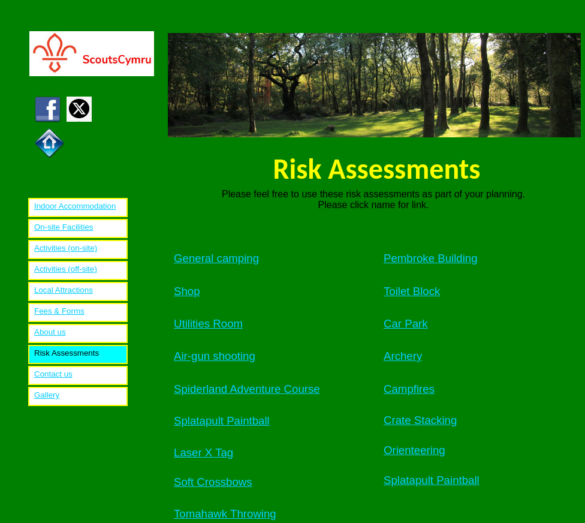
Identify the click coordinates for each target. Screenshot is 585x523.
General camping (216, 258)
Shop (187, 291)
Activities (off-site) (65, 268)
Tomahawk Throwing (225, 513)
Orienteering (414, 450)
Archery (403, 356)
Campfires (409, 389)
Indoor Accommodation (75, 206)
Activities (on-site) (65, 248)
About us (50, 331)
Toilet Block (412, 291)
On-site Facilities (64, 227)
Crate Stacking (420, 420)
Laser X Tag (203, 452)
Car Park (406, 323)
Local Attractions (63, 289)
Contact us (53, 373)
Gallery (46, 394)
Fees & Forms (59, 310)
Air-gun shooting (214, 356)
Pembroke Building (431, 258)
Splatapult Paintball (222, 420)
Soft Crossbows (213, 482)
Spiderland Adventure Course (247, 389)
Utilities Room (208, 323)
